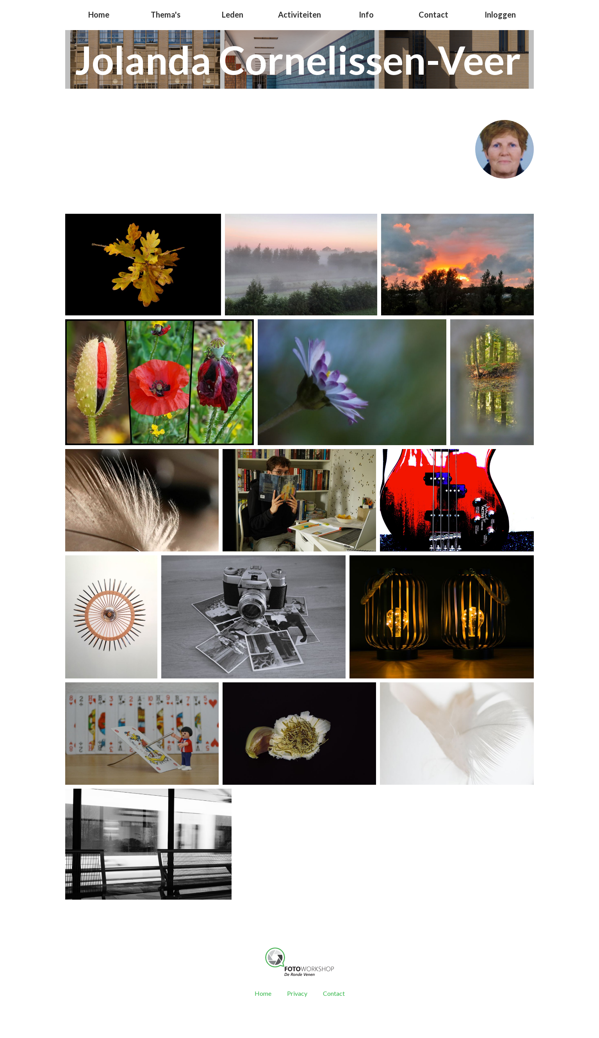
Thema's (165, 14)
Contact (433, 14)
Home (98, 14)
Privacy (297, 993)
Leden (232, 14)
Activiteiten (299, 14)
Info (366, 14)
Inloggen (500, 14)
